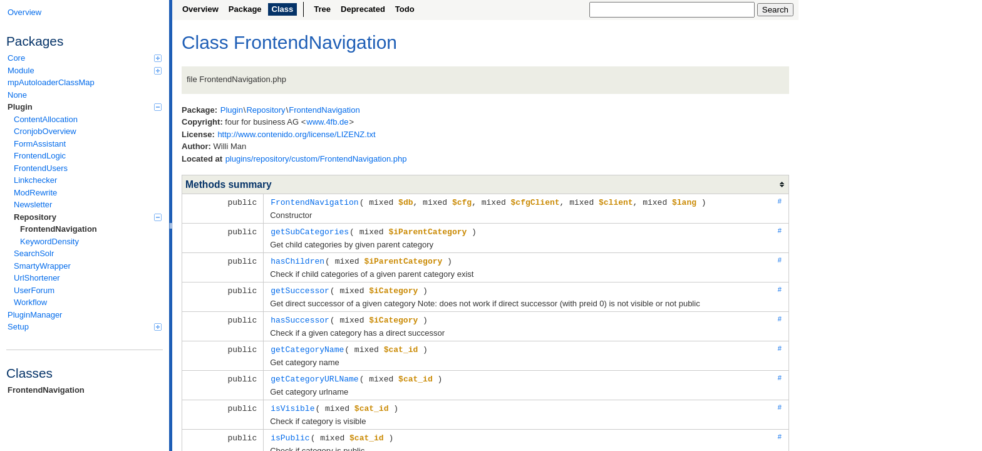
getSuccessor (300, 288)
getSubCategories (310, 230)
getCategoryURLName (314, 374)
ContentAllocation (46, 119)
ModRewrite (35, 192)
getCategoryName (307, 345)
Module (85, 70)
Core (85, 58)
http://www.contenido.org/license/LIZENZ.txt (296, 134)
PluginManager (35, 314)
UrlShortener (37, 278)
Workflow (30, 302)
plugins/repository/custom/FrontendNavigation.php (316, 158)
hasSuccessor (300, 317)
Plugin (85, 106)
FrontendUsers (41, 168)
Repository (88, 217)
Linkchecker (35, 180)
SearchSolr (34, 253)
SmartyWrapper (42, 266)
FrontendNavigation (58, 229)
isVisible (292, 403)
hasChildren (297, 259)
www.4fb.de (327, 122)
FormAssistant (40, 143)
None (17, 95)
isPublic (290, 432)
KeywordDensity (49, 241)
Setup (85, 326)
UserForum (34, 290)
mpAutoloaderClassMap (51, 82)
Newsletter (33, 204)
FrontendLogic (40, 155)
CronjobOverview (45, 131)
